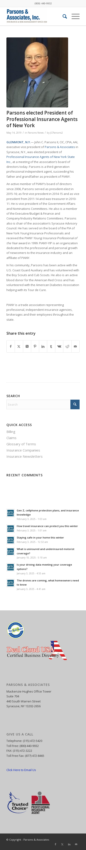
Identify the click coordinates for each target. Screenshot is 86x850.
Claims (11, 437)
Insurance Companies (23, 450)
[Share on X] (19, 346)
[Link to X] (62, 844)
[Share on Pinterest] (35, 346)
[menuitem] (62, 16)
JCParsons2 (56, 132)
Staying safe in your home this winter (40, 537)
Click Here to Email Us (21, 770)
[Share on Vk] (59, 346)
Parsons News (36, 132)
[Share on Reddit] (67, 346)
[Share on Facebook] (11, 346)
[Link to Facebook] (55, 844)
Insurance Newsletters (24, 456)
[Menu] (73, 16)
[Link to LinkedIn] (69, 844)
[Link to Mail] (76, 844)
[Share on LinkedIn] (43, 346)
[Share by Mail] (75, 346)
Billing (10, 431)
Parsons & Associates (60, 147)
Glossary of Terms (21, 444)
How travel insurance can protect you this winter (47, 526)
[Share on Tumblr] (51, 346)
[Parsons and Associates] (35, 16)
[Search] (62, 16)
